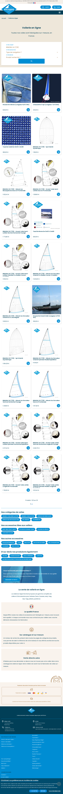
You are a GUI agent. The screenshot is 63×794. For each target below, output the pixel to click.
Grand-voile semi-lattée (10, 516)
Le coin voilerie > (5, 777)
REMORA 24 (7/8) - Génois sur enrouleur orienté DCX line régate (16, 316)
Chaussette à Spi (8, 533)
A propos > (3, 774)
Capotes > (34, 761)
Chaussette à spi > (36, 747)
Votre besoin (9, 55)
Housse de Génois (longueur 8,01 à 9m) (16, 105)
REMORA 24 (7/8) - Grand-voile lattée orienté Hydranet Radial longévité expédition (46, 486)
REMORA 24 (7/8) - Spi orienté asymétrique (13, 359)
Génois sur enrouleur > (6, 744)
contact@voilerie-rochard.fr (54, 729)
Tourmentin (36, 519)
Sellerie (5, 556)
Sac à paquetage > (6, 759)
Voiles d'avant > (36, 759)
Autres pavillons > (36, 763)
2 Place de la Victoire (40, 723)
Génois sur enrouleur (44, 516)
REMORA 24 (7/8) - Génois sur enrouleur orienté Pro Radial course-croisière (46, 274)
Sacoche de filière (39, 542)
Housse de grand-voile (26, 529)
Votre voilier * (10, 45)
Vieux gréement (28, 556)
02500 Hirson (38, 724)
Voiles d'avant (15, 556)
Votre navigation (11, 50)
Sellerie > (3, 768)
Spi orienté (25, 519)
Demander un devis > (11, 580)
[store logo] (9, 9)
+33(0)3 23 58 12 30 (9, 729)
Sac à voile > (35, 751)
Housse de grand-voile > (38, 742)
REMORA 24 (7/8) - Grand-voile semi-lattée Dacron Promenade (45, 190)
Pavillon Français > (36, 754)
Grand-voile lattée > (6, 741)
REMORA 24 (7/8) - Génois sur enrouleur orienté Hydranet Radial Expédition (46, 359)
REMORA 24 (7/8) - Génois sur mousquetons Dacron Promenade (14, 190)
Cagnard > (35, 749)
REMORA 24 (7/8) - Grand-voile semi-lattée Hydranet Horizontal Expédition (15, 443)
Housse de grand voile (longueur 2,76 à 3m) (46, 316)
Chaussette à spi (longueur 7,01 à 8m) (46, 105)
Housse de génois (43, 529)
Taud (19, 542)
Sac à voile (15, 546)
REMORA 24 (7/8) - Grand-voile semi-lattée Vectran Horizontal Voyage (15, 232)
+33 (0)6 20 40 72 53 (9, 730)
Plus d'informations (55, 791)
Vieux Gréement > (5, 765)
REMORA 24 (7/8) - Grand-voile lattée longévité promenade (16, 485)
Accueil (4, 18)
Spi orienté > (35, 735)
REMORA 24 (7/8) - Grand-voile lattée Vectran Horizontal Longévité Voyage (46, 443)
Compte (47, 7)
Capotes (39, 556)
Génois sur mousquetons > (8, 746)
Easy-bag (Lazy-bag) (9, 529)
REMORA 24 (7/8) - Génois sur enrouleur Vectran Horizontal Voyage (16, 401)
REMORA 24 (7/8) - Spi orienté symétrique (43, 147)
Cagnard (5, 546)
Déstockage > (35, 768)
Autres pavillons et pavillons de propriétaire (17, 559)
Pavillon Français (8, 542)
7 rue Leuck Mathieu (8, 723)
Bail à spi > (4, 763)
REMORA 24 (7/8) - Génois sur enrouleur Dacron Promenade (46, 401)
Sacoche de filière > (6, 761)
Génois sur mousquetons (11, 519)
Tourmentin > (35, 737)
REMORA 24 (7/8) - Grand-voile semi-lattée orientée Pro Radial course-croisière (15, 275)
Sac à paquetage (53, 542)
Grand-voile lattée (28, 516)
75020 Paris (7, 724)
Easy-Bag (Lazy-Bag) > (38, 740)
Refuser (43, 791)
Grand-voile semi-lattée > (7, 739)
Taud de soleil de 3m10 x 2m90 (13, 147)
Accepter (34, 791)
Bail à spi (27, 542)
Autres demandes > (37, 765)
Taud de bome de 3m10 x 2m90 (43, 231)
